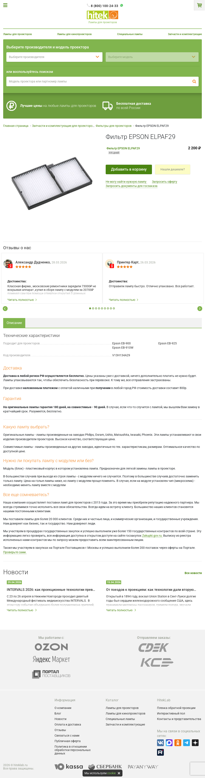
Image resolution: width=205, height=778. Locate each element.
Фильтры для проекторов (114, 125)
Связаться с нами (67, 735)
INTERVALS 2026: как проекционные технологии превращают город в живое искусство (52, 590)
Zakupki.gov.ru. (152, 535)
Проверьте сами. (15, 552)
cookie (111, 773)
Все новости (193, 573)
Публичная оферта (68, 741)
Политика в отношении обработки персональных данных (73, 750)
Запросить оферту (164, 181)
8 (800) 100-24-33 (104, 6)
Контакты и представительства (179, 719)
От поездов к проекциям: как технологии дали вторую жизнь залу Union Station (151, 590)
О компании (63, 708)
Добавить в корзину (129, 169)
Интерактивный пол (171, 713)
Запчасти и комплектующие (185, 34)
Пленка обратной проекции (176, 708)
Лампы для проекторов (17, 34)
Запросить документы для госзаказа (131, 186)
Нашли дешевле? (172, 169)
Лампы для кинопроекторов (74, 34)
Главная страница (15, 125)
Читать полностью (22, 299)
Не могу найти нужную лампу (126, 181)
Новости (60, 719)
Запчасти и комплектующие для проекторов (63, 125)
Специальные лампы (130, 34)
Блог (58, 713)
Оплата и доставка (68, 724)
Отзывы (60, 730)
